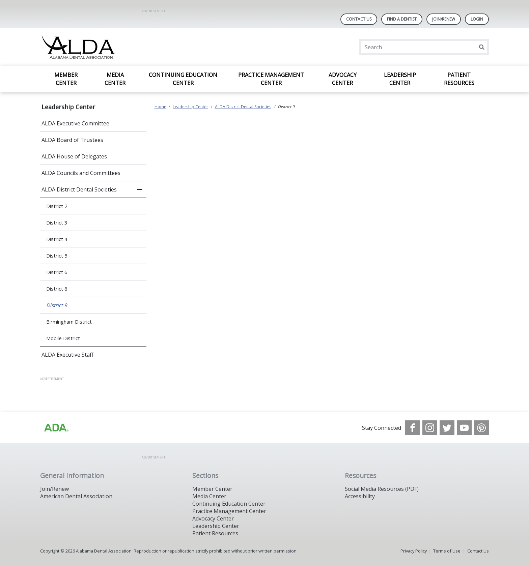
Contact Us (358, 19)
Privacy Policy (413, 551)
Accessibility (360, 496)
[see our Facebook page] (412, 427)
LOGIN (477, 19)
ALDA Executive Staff (67, 354)
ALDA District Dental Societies (79, 189)
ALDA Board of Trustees (72, 140)
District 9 (56, 305)
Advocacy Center (343, 79)
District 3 (56, 222)
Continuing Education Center (183, 79)
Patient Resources (459, 79)
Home (160, 107)
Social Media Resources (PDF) (382, 489)
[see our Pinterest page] (481, 427)
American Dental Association (76, 496)
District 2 (56, 206)
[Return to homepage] (127, 47)
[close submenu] (139, 189)
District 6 (56, 272)
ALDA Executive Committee (75, 123)
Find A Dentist (402, 19)
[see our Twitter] (447, 427)
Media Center (115, 79)
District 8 (56, 288)
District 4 (56, 239)
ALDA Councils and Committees (80, 173)
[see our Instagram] (429, 427)
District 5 (56, 255)
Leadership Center (400, 79)
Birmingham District (69, 321)
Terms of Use (447, 551)
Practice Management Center (271, 79)
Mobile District (63, 338)
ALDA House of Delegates (74, 156)
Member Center (66, 79)
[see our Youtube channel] (464, 427)
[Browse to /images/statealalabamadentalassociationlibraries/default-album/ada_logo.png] (56, 428)
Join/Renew (443, 19)
